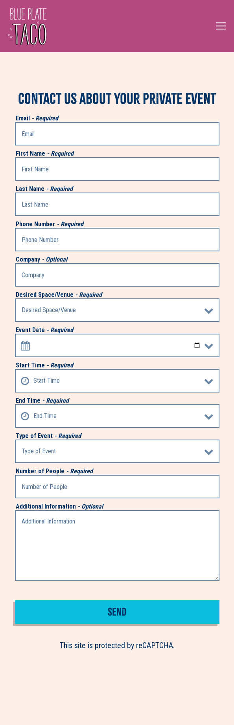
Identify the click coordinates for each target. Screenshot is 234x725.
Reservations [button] (117, 711)
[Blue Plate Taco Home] (27, 26)
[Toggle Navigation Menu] (221, 26)
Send (117, 611)
